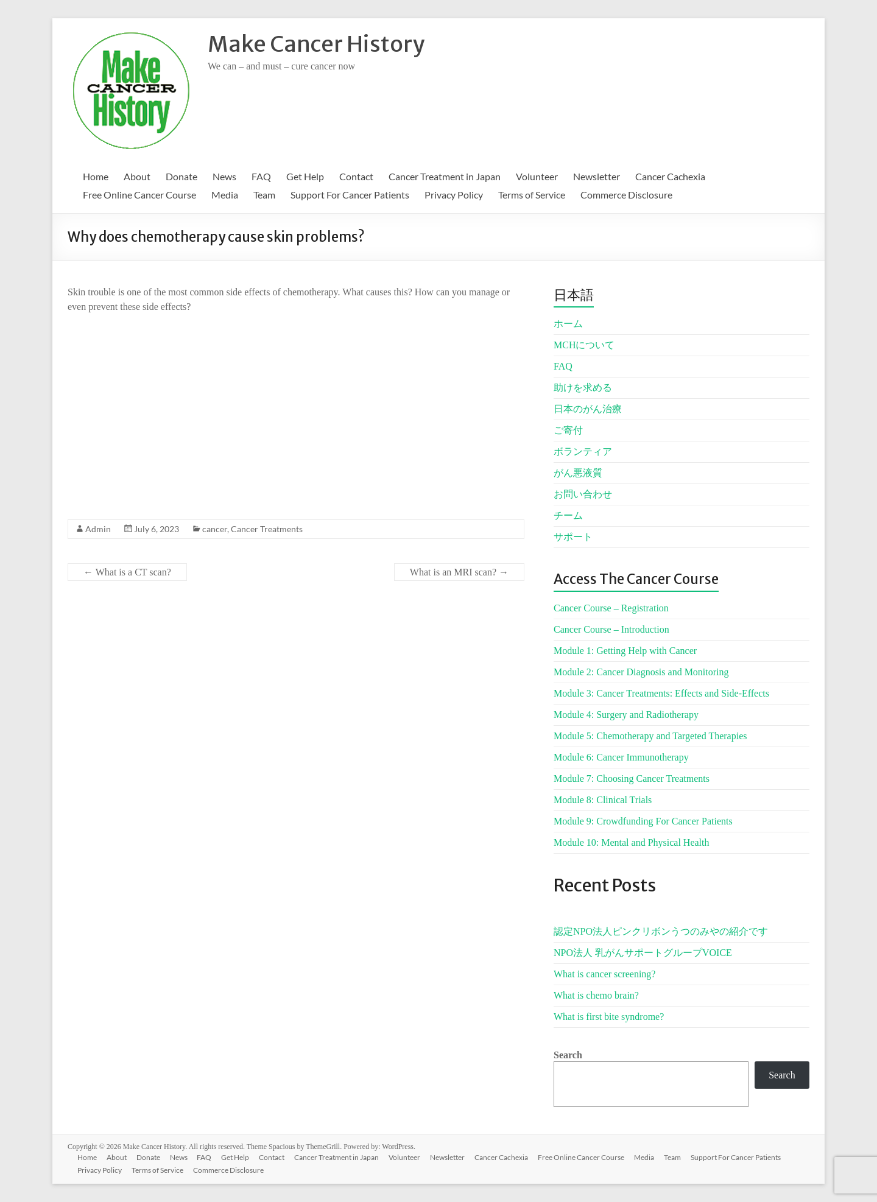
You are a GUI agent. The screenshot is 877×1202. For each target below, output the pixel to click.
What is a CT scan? (127, 572)
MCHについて (584, 345)
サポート (573, 537)
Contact (356, 176)
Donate (181, 176)
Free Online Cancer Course (139, 194)
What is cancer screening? (604, 974)
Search (568, 1055)
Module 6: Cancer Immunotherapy (621, 757)
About (137, 176)
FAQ (261, 176)
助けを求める (583, 387)
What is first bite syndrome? (609, 1016)
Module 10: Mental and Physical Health (632, 842)
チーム (568, 515)
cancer (214, 529)
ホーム (568, 323)
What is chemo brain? (596, 995)
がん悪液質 (578, 473)
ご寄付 (568, 430)
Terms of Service (531, 194)
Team (264, 194)
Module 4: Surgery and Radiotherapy (626, 714)
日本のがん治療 (588, 409)
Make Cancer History (316, 44)
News (224, 176)
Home (95, 176)
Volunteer (537, 176)
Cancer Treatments (267, 529)
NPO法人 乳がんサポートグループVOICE (643, 952)
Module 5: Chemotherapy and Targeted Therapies (650, 736)
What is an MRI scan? (459, 572)
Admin (98, 529)
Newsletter (596, 176)
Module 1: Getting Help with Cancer (625, 650)
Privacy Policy (453, 194)
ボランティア (583, 451)
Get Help (305, 176)
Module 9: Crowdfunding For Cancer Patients (643, 821)
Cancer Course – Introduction (611, 629)
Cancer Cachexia (670, 176)
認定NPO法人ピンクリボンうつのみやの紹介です (661, 931)
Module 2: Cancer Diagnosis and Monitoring (641, 672)
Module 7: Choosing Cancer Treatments (632, 778)
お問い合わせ (583, 494)
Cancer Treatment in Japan (445, 176)
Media (224, 194)
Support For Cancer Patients (350, 194)
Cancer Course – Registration (611, 608)
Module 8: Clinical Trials (603, 800)
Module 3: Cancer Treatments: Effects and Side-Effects (661, 693)
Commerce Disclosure (626, 194)
